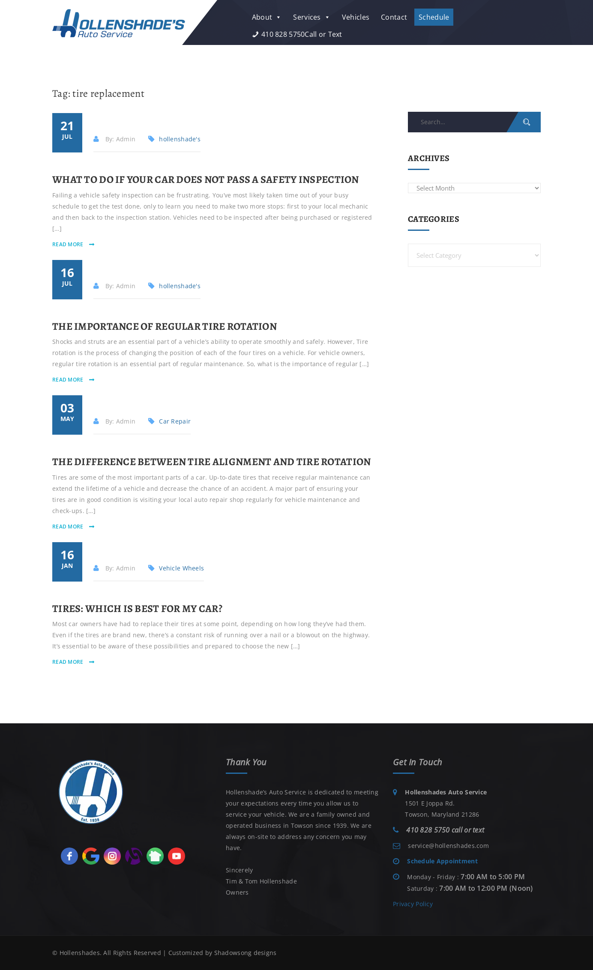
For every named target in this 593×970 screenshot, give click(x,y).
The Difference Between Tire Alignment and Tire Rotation (211, 462)
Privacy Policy (413, 904)
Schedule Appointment (442, 861)
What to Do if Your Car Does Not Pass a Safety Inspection (205, 179)
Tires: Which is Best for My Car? (137, 608)
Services (311, 17)
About (267, 17)
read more (68, 244)
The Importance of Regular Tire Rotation (164, 326)
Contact (394, 17)
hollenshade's (180, 139)
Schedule (434, 17)
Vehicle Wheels (181, 568)
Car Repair (175, 421)
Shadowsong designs (245, 953)
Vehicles (355, 17)
